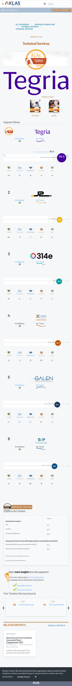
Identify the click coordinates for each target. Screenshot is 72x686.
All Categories (22, 24)
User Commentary (24, 590)
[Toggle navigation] (2, 3)
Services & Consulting (45, 24)
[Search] (59, 4)
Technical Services (29, 26)
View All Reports (56, 625)
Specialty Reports (24, 585)
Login (11, 10)
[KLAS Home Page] (12, 3)
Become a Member (60, 10)
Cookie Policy (23, 677)
